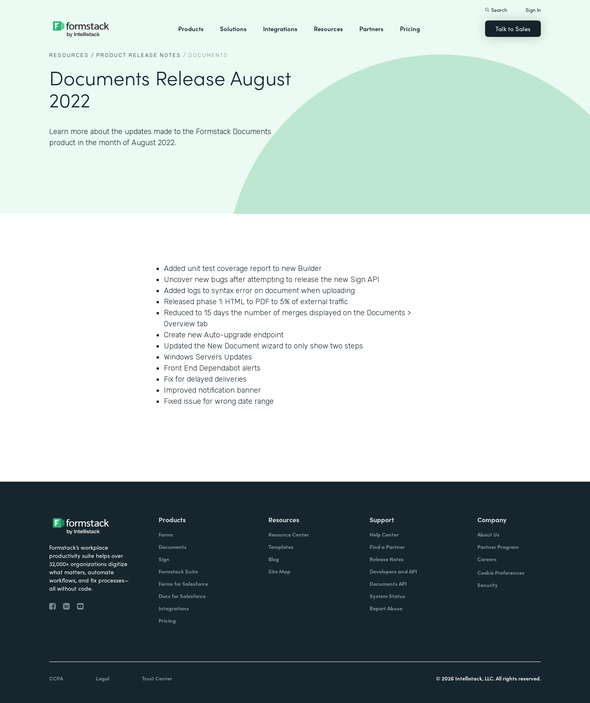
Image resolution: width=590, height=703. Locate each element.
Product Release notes (138, 55)
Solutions (233, 28)
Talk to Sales (513, 28)
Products (191, 28)
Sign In (533, 9)
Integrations (280, 28)
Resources (328, 28)
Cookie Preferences (500, 572)
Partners (371, 28)
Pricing (410, 28)
